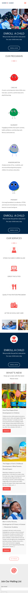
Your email (14, 588)
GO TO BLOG (14, 558)
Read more (6, 430)
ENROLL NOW (14, 48)
